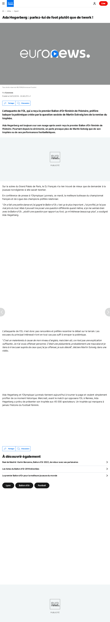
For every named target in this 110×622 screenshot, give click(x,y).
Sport (16, 11)
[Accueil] (3, 11)
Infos (9, 11)
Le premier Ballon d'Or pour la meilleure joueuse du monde (29, 475)
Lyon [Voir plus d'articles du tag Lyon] (8, 485)
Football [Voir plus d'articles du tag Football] (42, 485)
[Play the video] (55, 54)
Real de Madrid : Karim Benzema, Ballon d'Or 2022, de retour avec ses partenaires (40, 462)
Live (103, 3)
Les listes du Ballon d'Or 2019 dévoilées (20, 469)
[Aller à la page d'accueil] (10, 3)
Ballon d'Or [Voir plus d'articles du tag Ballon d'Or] (24, 485)
